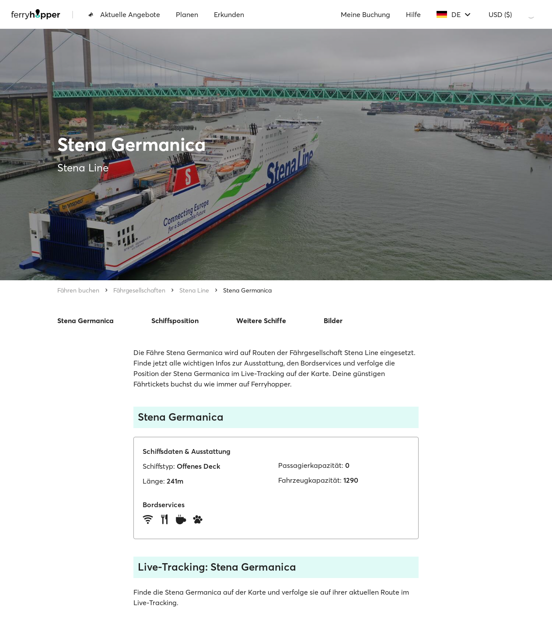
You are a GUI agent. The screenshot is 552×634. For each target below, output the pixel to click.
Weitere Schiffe (261, 320)
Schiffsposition (175, 320)
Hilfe (413, 14)
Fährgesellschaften (139, 290)
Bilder (333, 320)
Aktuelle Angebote (124, 14)
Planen (187, 14)
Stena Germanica (247, 290)
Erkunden (229, 14)
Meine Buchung (365, 14)
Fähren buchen (78, 290)
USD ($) (500, 14)
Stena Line (194, 290)
